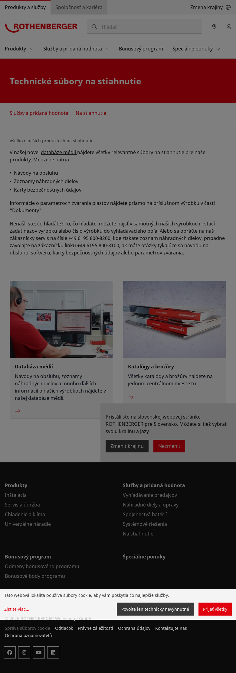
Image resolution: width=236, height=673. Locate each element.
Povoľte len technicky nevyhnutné (155, 609)
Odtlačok (64, 628)
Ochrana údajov (134, 628)
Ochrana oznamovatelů (28, 635)
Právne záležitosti (95, 628)
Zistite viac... (16, 609)
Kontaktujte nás (171, 628)
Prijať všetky (215, 609)
